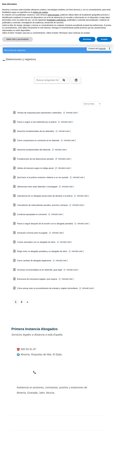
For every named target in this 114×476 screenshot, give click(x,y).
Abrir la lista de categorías (57, 50)
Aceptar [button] (104, 39)
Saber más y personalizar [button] (17, 39)
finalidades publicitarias (56, 20)
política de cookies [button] (40, 12)
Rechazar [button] (87, 39)
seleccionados (53, 15)
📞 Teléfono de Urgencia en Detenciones (57, 372)
